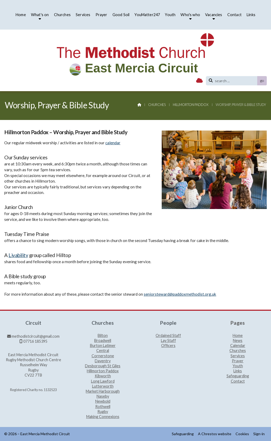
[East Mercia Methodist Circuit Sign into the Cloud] (199, 80)
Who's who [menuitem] (190, 14)
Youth (238, 366)
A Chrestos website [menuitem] (214, 433)
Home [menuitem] (21, 14)
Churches (157, 105)
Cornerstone (103, 356)
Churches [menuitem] (62, 14)
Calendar (237, 346)
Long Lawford (103, 381)
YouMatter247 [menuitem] (147, 14)
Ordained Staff (168, 336)
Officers (168, 345)
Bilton (103, 336)
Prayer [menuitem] (101, 14)
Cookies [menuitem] (242, 433)
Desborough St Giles (102, 366)
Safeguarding (238, 376)
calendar (112, 142)
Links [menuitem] (251, 14)
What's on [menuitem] (40, 14)
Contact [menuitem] (234, 14)
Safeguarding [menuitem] (183, 433)
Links (237, 371)
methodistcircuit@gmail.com (36, 336)
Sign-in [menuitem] (259, 433)
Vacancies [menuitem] (213, 14)
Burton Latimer (103, 346)
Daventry (103, 361)
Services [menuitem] (83, 14)
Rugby (102, 412)
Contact (238, 381)
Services (238, 356)
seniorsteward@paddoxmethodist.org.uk (180, 294)
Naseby (103, 396)
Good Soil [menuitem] (120, 14)
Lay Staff (168, 341)
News (237, 341)
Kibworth (103, 376)
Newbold (102, 401)
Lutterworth (103, 386)
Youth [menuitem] (170, 14)
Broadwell (102, 341)
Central (102, 351)
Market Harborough (103, 391)
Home (238, 336)
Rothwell (102, 407)
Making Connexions (102, 417)
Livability (18, 255)
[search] (233, 80)
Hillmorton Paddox (191, 105)
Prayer (237, 361)
